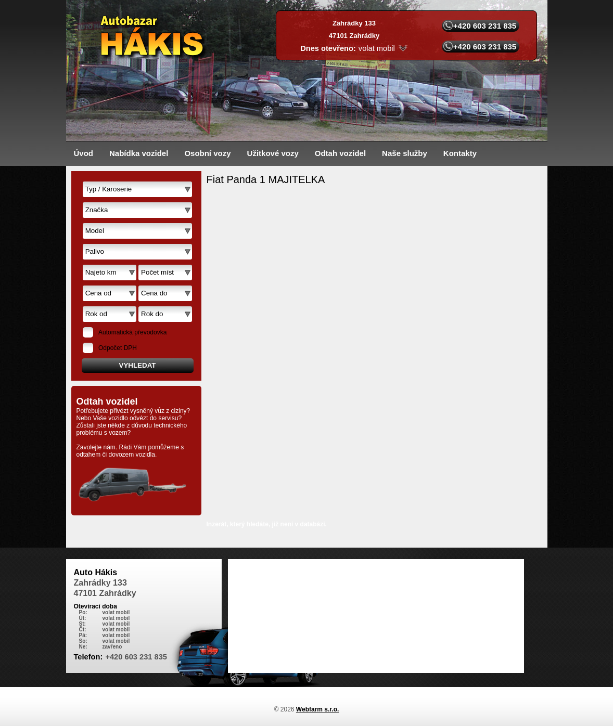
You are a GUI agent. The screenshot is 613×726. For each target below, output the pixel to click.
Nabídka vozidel (138, 153)
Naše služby (404, 153)
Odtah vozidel (340, 153)
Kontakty (460, 153)
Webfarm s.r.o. (317, 709)
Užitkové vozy (273, 153)
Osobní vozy (207, 153)
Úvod (84, 153)
